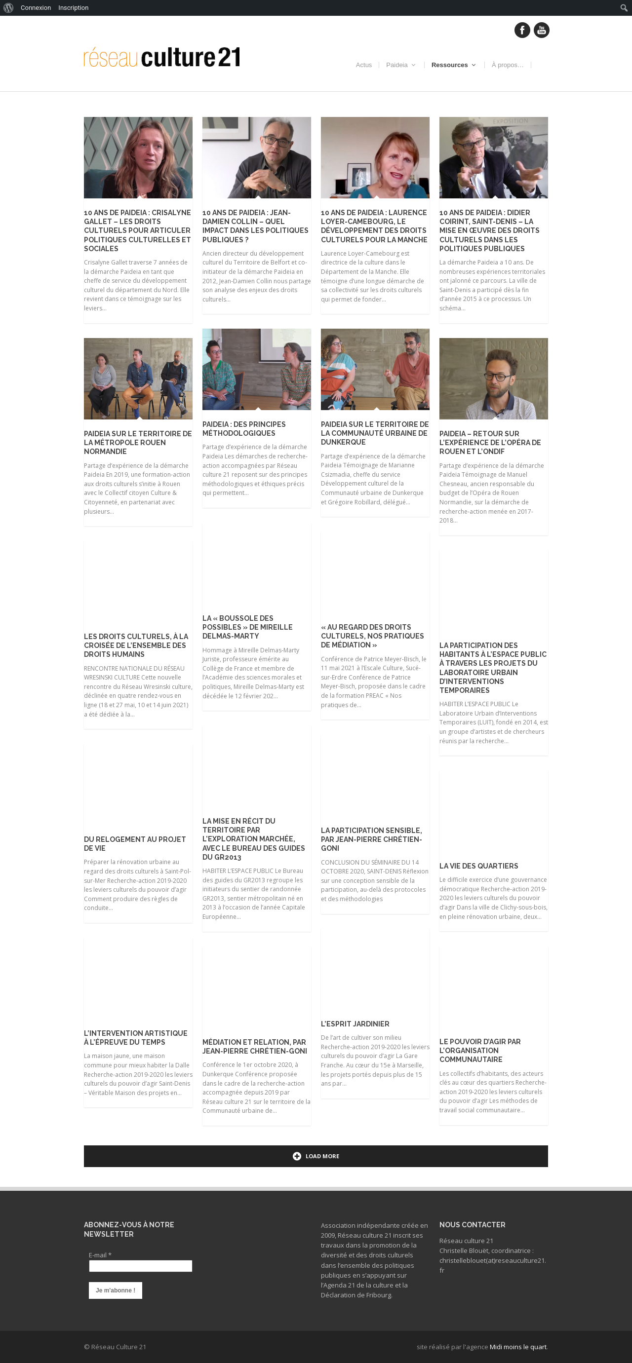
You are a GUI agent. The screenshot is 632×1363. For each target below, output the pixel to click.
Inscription (73, 7)
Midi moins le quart (518, 1346)
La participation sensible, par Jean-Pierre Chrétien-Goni (371, 839)
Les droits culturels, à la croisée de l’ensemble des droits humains (136, 645)
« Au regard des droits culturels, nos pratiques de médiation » (372, 636)
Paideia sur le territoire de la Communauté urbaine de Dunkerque (375, 433)
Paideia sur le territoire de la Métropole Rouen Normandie (138, 442)
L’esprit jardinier (355, 1024)
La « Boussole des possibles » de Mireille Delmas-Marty (247, 627)
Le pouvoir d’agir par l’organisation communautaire (480, 1050)
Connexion (36, 7)
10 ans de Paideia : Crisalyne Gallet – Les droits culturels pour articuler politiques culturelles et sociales (137, 231)
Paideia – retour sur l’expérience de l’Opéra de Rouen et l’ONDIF (490, 442)
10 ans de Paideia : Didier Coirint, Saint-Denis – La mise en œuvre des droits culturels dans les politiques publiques (489, 231)
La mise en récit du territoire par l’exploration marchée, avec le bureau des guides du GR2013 (253, 839)
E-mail (100, 1254)
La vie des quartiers (478, 866)
